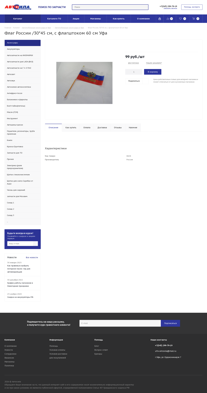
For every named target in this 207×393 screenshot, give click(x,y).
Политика (9, 365)
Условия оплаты (57, 350)
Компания (9, 340)
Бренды (98, 354)
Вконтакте (200, 382)
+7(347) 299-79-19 (168, 6)
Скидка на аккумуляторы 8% (20, 297)
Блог (96, 346)
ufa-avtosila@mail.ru (165, 351)
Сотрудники (10, 354)
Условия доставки (58, 354)
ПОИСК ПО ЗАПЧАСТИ (52, 7)
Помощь (53, 346)
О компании (10, 346)
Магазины (9, 361)
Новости (8, 350)
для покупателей (57, 358)
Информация (56, 340)
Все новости (32, 257)
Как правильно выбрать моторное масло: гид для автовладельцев (18, 268)
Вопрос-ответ (101, 350)
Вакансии (9, 358)
